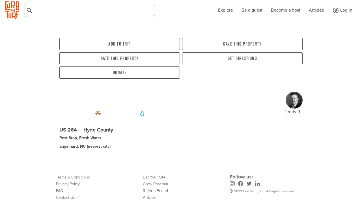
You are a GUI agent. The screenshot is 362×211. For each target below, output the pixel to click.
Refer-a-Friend (155, 191)
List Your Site (154, 177)
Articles (316, 10)
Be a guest (252, 10)
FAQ (59, 191)
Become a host (285, 10)
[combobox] (90, 10)
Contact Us (65, 198)
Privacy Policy (68, 184)
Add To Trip (119, 44)
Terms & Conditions (73, 177)
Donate (120, 72)
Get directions (242, 58)
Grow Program (155, 184)
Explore (222, 10)
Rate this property (120, 58)
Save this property (242, 44)
